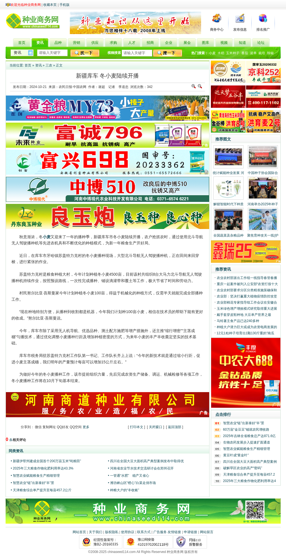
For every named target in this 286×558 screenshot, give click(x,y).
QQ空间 (76, 427)
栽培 (261, 53)
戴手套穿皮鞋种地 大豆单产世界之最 (244, 315)
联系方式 (144, 532)
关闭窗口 (155, 427)
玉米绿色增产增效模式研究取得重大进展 (247, 309)
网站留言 (206, 532)
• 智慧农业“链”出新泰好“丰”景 (32, 483)
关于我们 (95, 532)
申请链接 (190, 532)
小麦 (212, 53)
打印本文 (136, 427)
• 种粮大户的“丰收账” (123, 490)
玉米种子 (232, 53)
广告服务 (160, 532)
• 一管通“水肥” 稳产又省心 (128, 476)
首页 (28, 65)
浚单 (253, 53)
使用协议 (127, 532)
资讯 (38, 65)
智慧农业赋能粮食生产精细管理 (246, 449)
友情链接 (174, 532)
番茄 (244, 53)
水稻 (221, 53)
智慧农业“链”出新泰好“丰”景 (243, 423)
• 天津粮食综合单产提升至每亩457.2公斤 (41, 490)
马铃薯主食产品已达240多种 (238, 321)
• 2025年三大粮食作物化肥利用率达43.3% (42, 468)
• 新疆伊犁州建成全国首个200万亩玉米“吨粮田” (46, 461)
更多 (86, 427)
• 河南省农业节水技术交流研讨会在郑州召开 (141, 468)
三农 (49, 65)
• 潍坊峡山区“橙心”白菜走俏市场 (132, 483)
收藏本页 (50, 5)
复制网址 (49, 427)
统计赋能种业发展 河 (228, 173)
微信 (38, 427)
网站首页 (79, 532)
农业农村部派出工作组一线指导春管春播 (247, 278)
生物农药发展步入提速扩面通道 (246, 442)
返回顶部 (174, 427)
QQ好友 (63, 427)
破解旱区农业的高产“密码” (242, 468)
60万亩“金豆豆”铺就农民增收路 (246, 429)
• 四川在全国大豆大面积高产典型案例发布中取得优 (146, 461)
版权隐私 (111, 532)
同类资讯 (16, 451)
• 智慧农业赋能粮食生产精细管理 (35, 476)
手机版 (64, 5)
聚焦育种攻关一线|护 (262, 235)
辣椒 (270, 53)
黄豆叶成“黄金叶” (236, 455)
